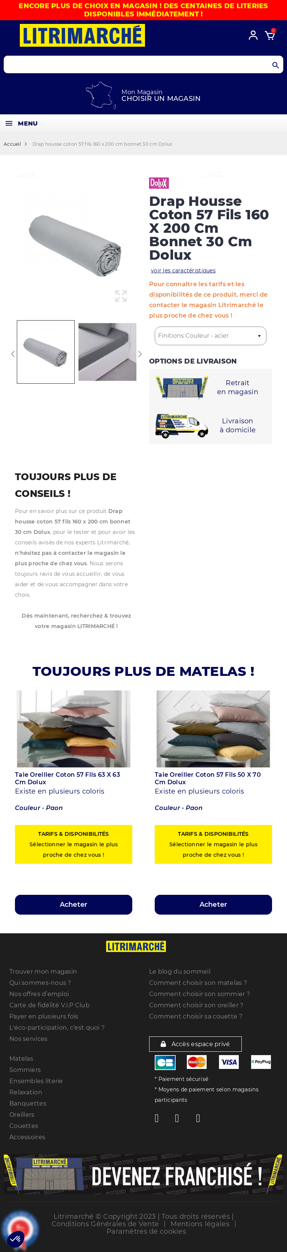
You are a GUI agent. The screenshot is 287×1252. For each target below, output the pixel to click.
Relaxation (25, 1092)
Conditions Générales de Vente (105, 1224)
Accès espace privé (195, 1044)
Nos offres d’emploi (39, 994)
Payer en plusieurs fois (43, 1016)
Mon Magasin (142, 92)
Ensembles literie (36, 1081)
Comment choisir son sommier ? (199, 994)
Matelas (21, 1058)
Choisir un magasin (161, 98)
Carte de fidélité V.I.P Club (49, 1005)
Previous (13, 354)
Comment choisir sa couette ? (196, 1016)
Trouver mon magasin (43, 971)
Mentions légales (199, 1224)
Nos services (28, 1038)
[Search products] (143, 64)
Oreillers (22, 1114)
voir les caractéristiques (183, 270)
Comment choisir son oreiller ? (196, 1005)
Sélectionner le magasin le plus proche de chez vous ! (74, 844)
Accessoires (27, 1137)
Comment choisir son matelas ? (198, 982)
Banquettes (27, 1103)
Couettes (23, 1125)
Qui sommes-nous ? (40, 982)
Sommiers (25, 1069)
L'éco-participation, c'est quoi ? (57, 1027)
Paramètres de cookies (146, 1231)
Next (140, 354)
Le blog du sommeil (179, 971)
